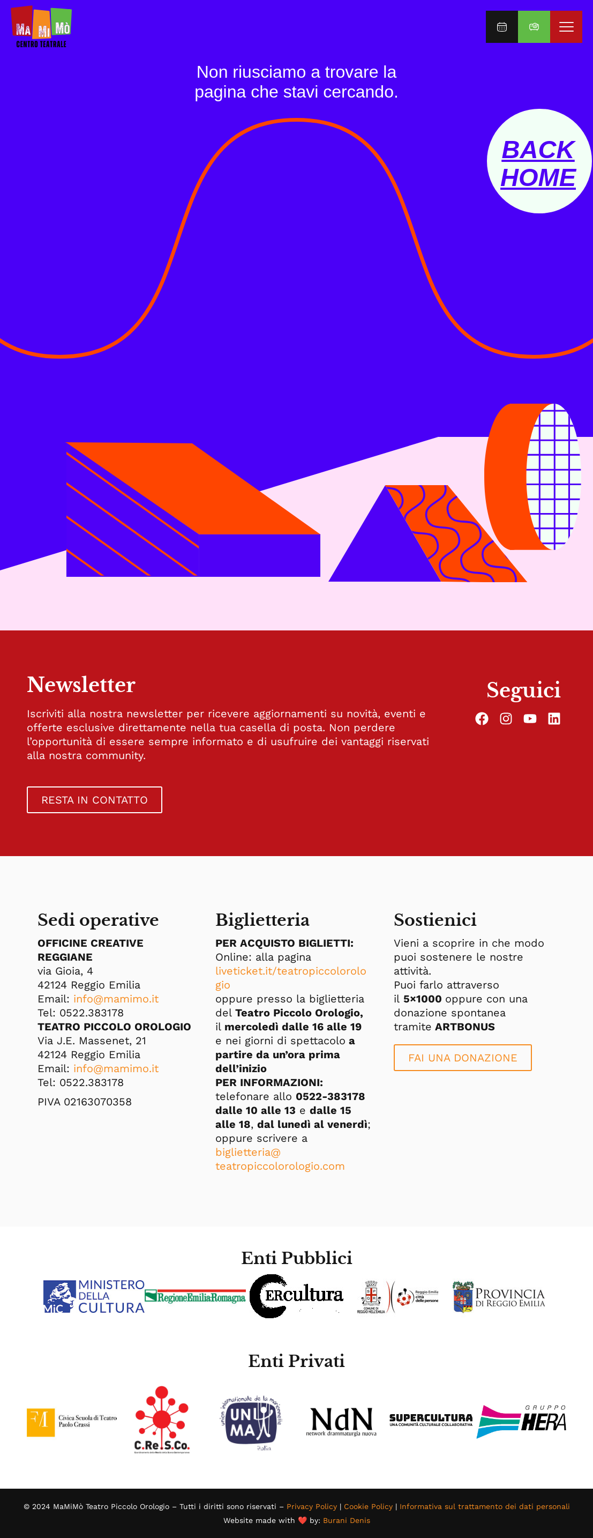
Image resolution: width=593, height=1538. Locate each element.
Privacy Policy (312, 1506)
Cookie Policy (368, 1506)
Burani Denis (346, 1520)
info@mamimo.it (116, 998)
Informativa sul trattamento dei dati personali (485, 1506)
